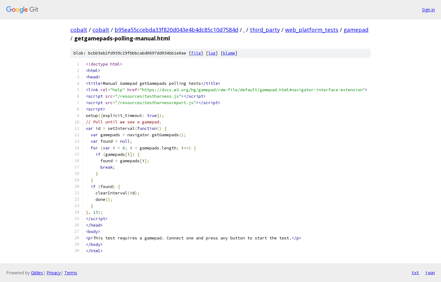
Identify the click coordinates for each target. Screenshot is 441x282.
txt (415, 272)
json (430, 272)
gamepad (356, 29)
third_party (265, 29)
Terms (70, 273)
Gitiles (37, 273)
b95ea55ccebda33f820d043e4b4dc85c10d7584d (176, 29)
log (212, 53)
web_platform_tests (311, 29)
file (196, 53)
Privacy (54, 273)
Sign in (428, 10)
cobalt (78, 29)
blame (229, 53)
